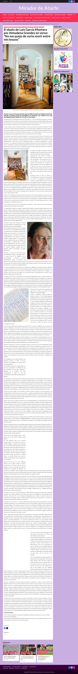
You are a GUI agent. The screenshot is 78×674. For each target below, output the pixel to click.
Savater (19, 218)
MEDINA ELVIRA (19, 17)
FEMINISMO (70, 14)
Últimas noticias (41, 27)
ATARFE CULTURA (56, 17)
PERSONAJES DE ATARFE (60, 14)
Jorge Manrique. (17, 483)
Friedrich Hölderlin (45, 353)
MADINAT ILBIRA (28, 17)
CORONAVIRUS (32, 666)
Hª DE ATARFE (11, 14)
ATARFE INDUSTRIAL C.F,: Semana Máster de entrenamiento (44, 658)
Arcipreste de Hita (33, 519)
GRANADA (28, 652)
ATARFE (4, 14)
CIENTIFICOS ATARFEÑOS (9, 17)
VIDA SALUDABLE (17, 666)
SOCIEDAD (36, 27)
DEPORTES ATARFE (19, 20)
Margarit (6, 382)
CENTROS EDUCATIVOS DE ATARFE (42, 17)
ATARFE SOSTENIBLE (66, 17)
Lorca (27, 505)
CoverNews (45, 672)
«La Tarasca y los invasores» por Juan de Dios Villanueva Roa (27, 658)
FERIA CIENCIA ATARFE (8, 20)
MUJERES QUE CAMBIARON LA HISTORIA (20, 27)
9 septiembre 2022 (8, 42)
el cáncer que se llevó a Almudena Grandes (22, 141)
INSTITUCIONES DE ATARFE (36, 14)
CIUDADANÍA (28, 20)
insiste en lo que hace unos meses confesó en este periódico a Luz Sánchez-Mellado (28, 198)
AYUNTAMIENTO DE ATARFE (22, 14)
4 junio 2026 (6, 659)
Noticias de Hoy (30, 27)
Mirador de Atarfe (38, 8)
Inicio (11, 1)
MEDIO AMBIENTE (7, 666)
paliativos (34, 582)
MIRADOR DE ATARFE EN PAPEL (39, 20)
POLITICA (17, 668)
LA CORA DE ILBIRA (48, 14)
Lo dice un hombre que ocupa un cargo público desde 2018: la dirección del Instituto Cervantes (26, 416)
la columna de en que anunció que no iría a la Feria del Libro (21, 594)
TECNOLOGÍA (23, 668)
